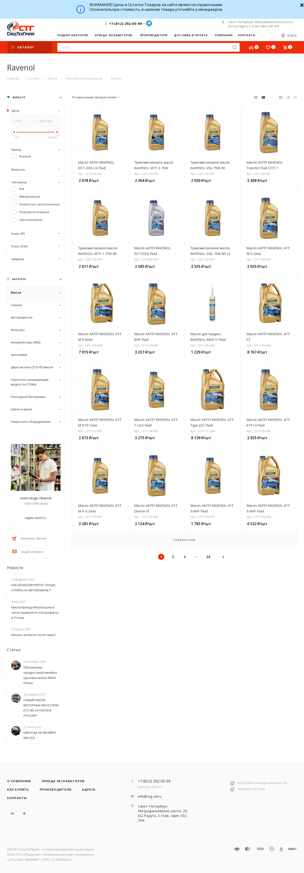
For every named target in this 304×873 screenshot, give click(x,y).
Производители (55, 789)
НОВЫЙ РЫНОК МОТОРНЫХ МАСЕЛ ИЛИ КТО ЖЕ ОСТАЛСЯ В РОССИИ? (40, 708)
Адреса (88, 789)
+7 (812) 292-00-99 (125, 23)
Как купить (18, 789)
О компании (19, 781)
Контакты (17, 798)
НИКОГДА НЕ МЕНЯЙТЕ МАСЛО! (39, 735)
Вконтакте (12, 813)
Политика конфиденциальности (262, 783)
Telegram (149, 23)
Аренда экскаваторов (63, 781)
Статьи (13, 649)
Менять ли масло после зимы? (33, 635)
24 (208, 556)
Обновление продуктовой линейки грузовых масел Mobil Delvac (40, 675)
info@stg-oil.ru (149, 796)
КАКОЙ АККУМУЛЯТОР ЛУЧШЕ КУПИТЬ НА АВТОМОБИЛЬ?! (33, 587)
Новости (15, 567)
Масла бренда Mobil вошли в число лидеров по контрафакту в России (34, 612)
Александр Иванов (35, 498)
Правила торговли (251, 789)
